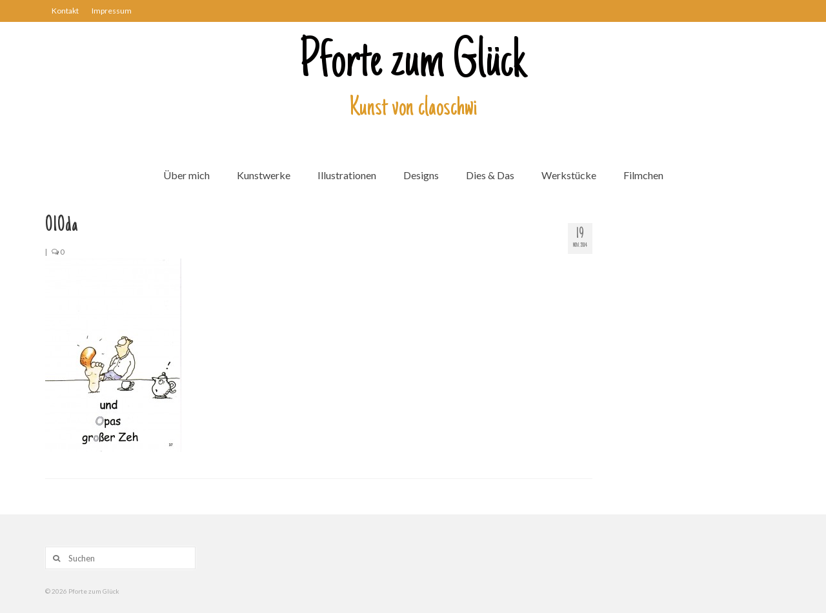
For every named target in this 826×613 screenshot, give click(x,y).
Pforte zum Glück (413, 64)
